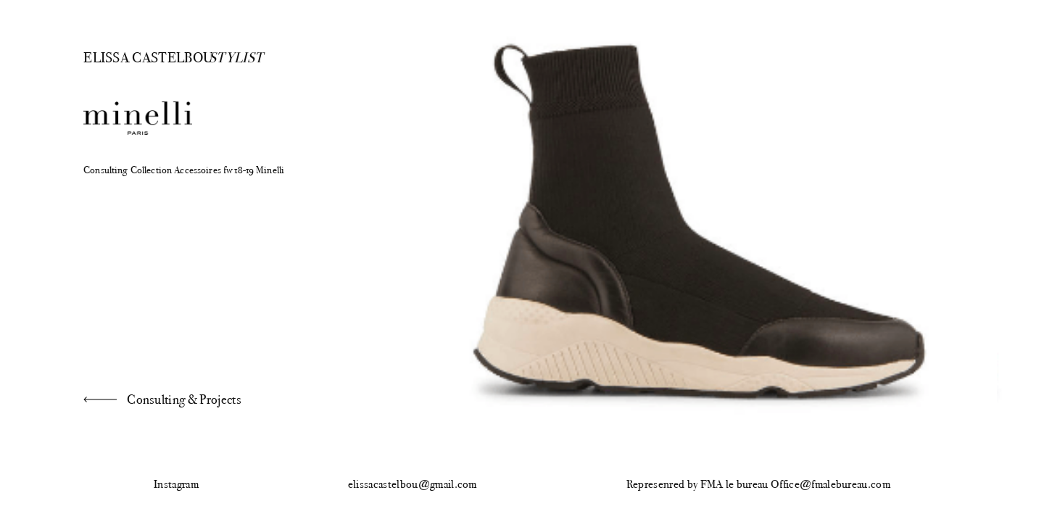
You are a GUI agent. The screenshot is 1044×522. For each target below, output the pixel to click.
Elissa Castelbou (135, 57)
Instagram (176, 484)
